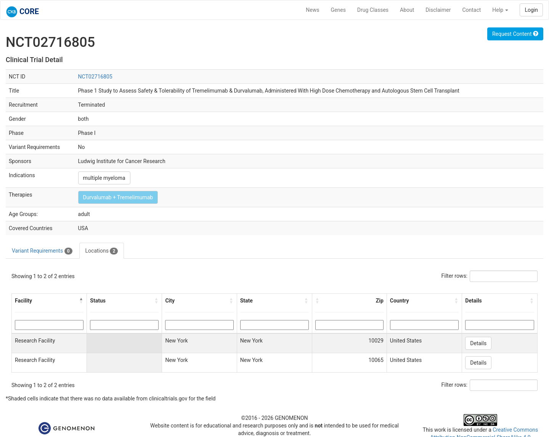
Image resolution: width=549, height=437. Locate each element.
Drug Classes (372, 10)
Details (478, 343)
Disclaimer (438, 10)
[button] (81, 300)
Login (531, 10)
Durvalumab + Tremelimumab (118, 197)
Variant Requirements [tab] (42, 251)
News (312, 10)
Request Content (515, 34)
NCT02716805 (95, 77)
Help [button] (500, 10)
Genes (338, 10)
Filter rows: (454, 276)
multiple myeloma (104, 178)
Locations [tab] (101, 251)
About (407, 10)
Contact (471, 10)
